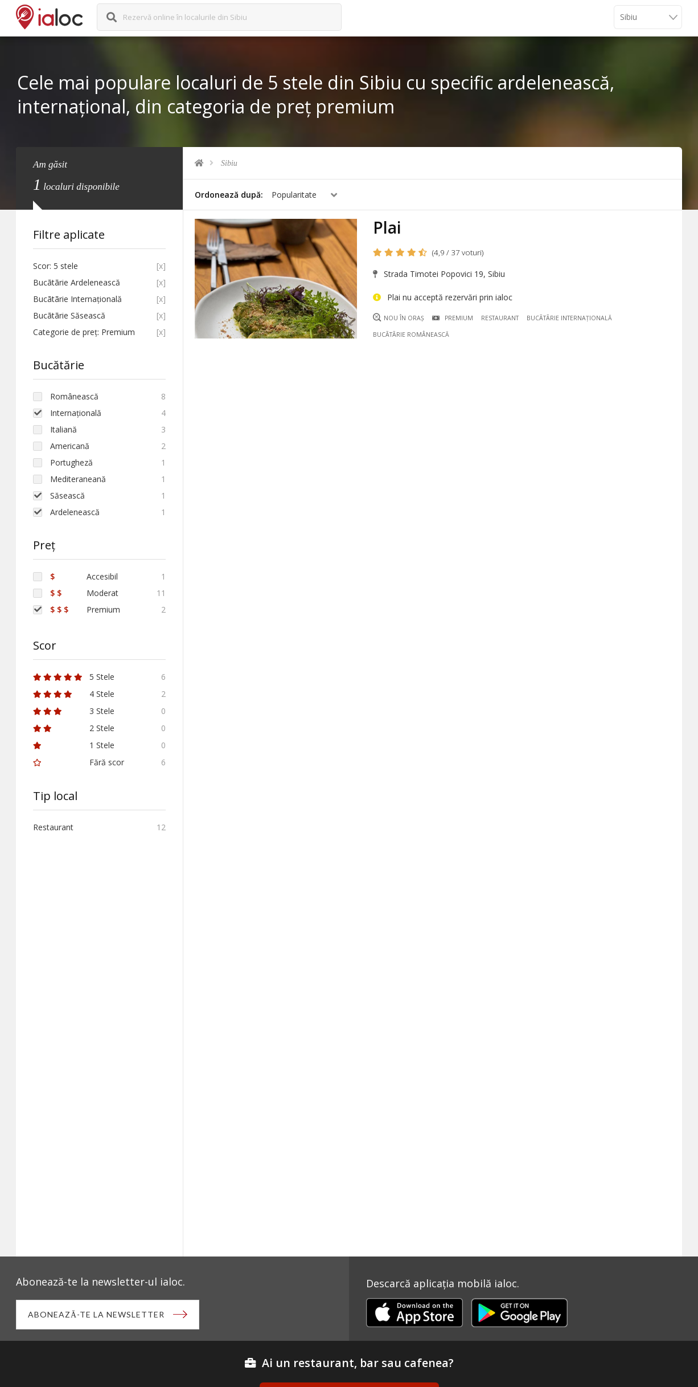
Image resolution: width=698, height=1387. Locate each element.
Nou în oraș (398, 317)
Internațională (75, 412)
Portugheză (71, 462)
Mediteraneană (78, 479)
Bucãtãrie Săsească (69, 315)
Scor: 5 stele (55, 265)
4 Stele (73, 693)
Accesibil (84, 576)
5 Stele (73, 676)
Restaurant (500, 318)
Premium (452, 318)
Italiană (63, 429)
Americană (69, 445)
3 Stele (73, 710)
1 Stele (73, 745)
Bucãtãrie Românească (411, 334)
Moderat (84, 593)
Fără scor (78, 762)
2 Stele (73, 728)
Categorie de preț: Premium (84, 332)
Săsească (67, 495)
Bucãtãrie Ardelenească (76, 282)
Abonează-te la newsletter (96, 1314)
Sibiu (229, 163)
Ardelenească (75, 512)
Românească (74, 396)
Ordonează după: (229, 194)
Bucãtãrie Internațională (569, 318)
